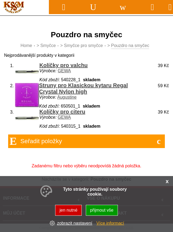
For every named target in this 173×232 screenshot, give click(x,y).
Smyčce (48, 45)
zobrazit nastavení (74, 223)
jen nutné (68, 210)
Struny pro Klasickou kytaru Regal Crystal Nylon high (83, 88)
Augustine (67, 97)
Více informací (110, 223)
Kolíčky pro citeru (62, 112)
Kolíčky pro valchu (63, 65)
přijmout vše (102, 210)
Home (26, 45)
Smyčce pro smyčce (83, 45)
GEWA (64, 70)
